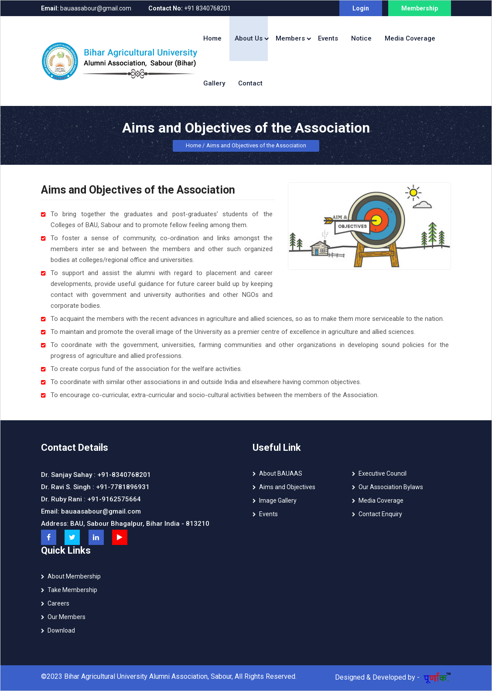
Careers (58, 603)
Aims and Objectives (287, 486)
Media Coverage (410, 38)
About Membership (74, 576)
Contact (250, 83)
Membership (419, 8)
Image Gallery (278, 500)
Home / (195, 145)
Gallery (214, 83)
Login (360, 8)
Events (328, 38)
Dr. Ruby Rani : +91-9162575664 (91, 499)
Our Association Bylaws (391, 486)
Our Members (66, 616)
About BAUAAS (280, 473)
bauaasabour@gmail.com (86, 8)
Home (212, 38)
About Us (249, 38)
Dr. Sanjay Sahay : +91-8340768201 (96, 475)
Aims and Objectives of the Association (256, 145)
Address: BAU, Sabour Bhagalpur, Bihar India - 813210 (125, 524)
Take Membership (72, 589)
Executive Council (383, 473)
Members (290, 38)
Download (61, 630)
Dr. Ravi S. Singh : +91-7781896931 (95, 487)
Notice (361, 38)
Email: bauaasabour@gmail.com (91, 511)
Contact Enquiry (380, 514)
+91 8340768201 (189, 8)
